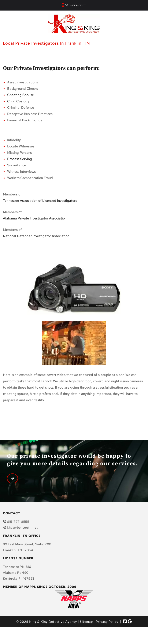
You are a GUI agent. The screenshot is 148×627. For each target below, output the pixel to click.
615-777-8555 (75, 5)
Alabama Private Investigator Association (35, 218)
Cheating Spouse (20, 95)
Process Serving (20, 159)
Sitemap (86, 621)
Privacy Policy (107, 621)
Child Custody (18, 101)
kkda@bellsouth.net (22, 527)
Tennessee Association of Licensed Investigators (40, 200)
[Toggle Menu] (5, 5)
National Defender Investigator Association (36, 236)
